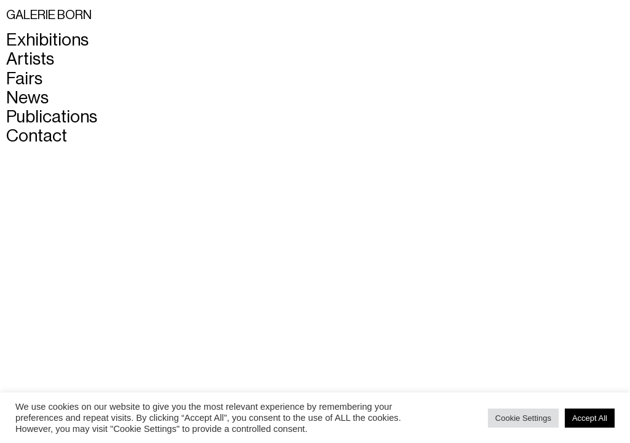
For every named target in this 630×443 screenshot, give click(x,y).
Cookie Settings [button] (523, 418)
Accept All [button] (589, 418)
